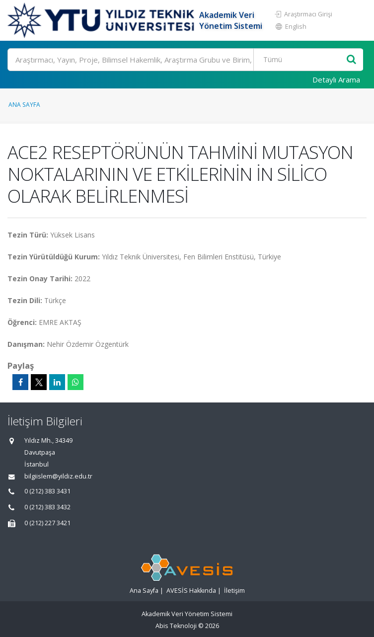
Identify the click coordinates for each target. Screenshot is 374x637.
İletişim (234, 590)
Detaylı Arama (336, 79)
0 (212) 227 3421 (47, 523)
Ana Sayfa (24, 104)
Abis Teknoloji (176, 626)
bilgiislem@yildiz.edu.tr (58, 476)
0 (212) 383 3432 (47, 507)
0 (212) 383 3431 (47, 491)
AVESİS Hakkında (191, 590)
